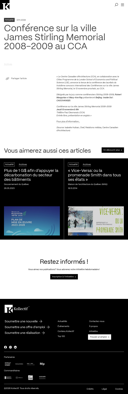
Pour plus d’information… (68, 123)
